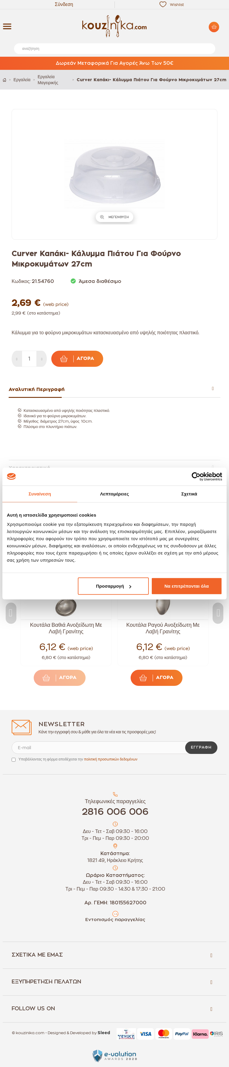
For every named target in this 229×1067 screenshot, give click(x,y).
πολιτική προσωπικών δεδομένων (110, 759)
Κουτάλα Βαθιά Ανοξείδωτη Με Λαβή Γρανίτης (66, 628)
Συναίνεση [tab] (40, 493)
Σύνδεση (64, 4)
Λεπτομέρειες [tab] (114, 493)
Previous (11, 613)
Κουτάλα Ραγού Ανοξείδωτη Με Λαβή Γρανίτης (162, 628)
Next (218, 613)
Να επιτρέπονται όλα (187, 586)
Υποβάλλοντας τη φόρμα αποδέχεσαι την (77, 759)
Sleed (104, 1033)
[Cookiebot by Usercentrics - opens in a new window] (196, 476)
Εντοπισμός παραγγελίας (115, 919)
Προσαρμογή (113, 586)
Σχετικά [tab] (189, 493)
